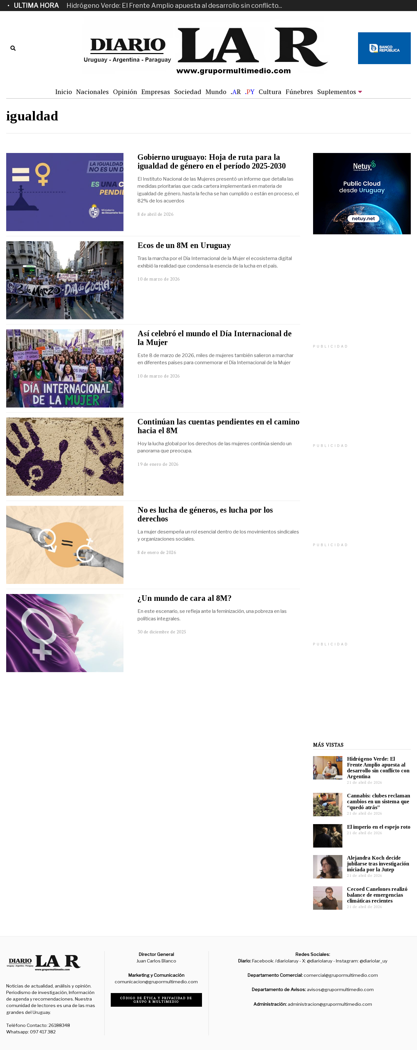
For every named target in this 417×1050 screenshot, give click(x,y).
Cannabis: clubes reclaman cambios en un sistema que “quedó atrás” (378, 801)
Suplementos (336, 91)
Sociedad (187, 91)
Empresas (155, 91)
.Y (249, 91)
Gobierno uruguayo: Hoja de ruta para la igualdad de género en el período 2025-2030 (211, 161)
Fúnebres (299, 91)
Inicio (63, 91)
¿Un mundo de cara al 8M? (184, 598)
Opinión (125, 91)
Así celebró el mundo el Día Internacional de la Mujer (214, 338)
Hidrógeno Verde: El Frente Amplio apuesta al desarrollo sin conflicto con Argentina (378, 768)
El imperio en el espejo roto (378, 827)
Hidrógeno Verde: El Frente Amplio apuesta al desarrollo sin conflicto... (174, 5)
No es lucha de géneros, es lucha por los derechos (205, 514)
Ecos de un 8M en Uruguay (184, 245)
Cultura (270, 91)
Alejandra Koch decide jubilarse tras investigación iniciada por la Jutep (378, 864)
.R (236, 91)
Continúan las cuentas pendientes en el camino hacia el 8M (218, 426)
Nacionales (92, 91)
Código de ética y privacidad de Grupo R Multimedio (156, 1000)
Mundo (216, 91)
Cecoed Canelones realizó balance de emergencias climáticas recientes (377, 895)
